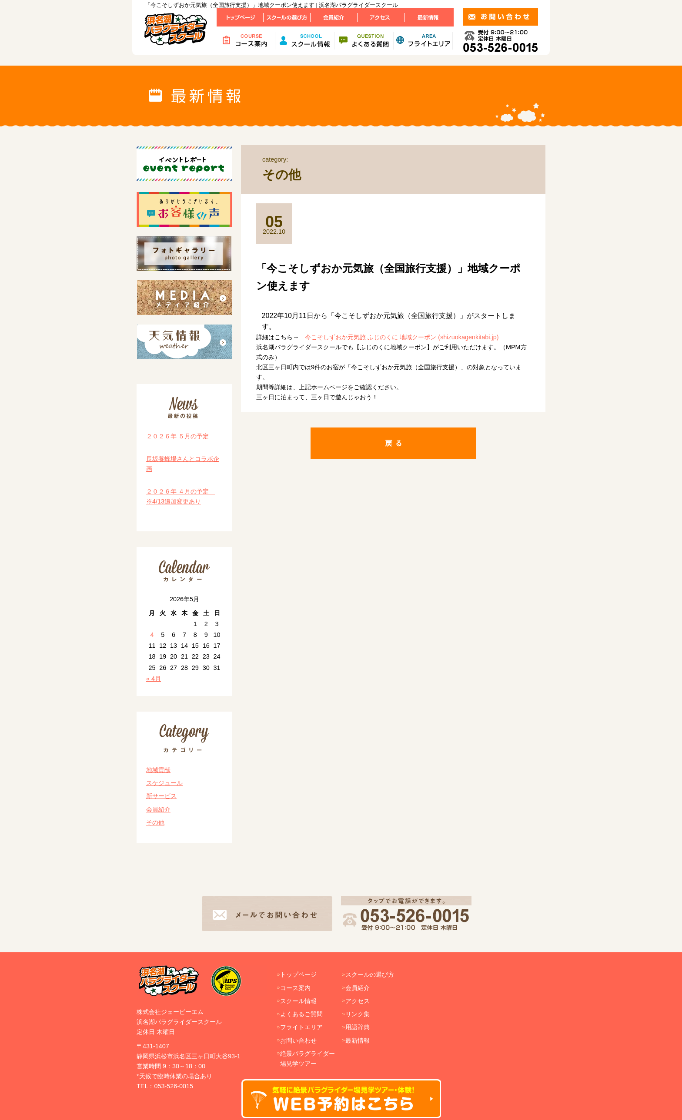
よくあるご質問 (301, 1014)
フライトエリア (301, 1027)
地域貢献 (158, 769)
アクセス (357, 1000)
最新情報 (357, 1040)
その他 (155, 822)
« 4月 (153, 678)
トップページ (298, 974)
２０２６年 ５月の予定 (177, 436)
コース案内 (295, 987)
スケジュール (164, 782)
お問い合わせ (298, 1040)
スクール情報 (298, 1000)
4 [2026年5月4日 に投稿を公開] (152, 634)
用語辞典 (357, 1027)
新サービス (161, 795)
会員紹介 (158, 809)
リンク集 (357, 1014)
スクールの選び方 (369, 974)
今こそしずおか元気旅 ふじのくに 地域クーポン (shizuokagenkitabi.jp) (401, 337)
